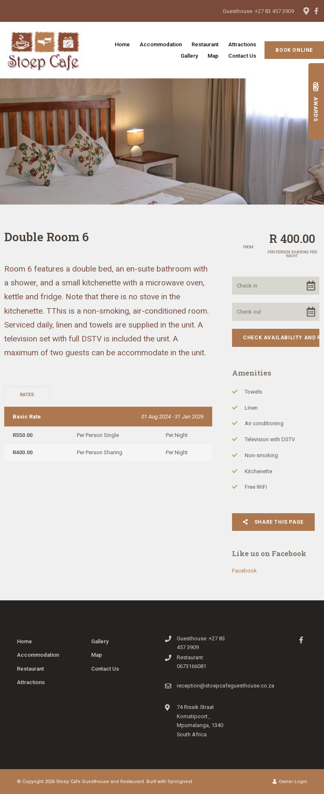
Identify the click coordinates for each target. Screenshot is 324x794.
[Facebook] (316, 11)
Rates (27, 394)
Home (122, 44)
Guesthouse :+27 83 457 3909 (258, 11)
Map (213, 56)
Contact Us (242, 56)
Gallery (189, 56)
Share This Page (273, 522)
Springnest (179, 781)
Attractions (242, 44)
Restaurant (205, 44)
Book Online (294, 50)
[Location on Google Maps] (305, 10)
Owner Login (290, 781)
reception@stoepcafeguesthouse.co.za (225, 685)
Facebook (244, 571)
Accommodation (161, 44)
